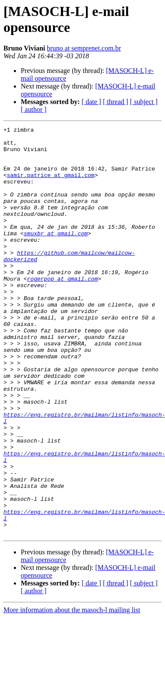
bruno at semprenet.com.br (84, 48)
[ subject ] (144, 101)
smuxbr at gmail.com (56, 255)
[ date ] (91, 101)
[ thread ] (115, 101)
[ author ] (34, 109)
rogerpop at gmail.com (62, 309)
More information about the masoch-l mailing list (71, 691)
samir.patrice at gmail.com (51, 185)
